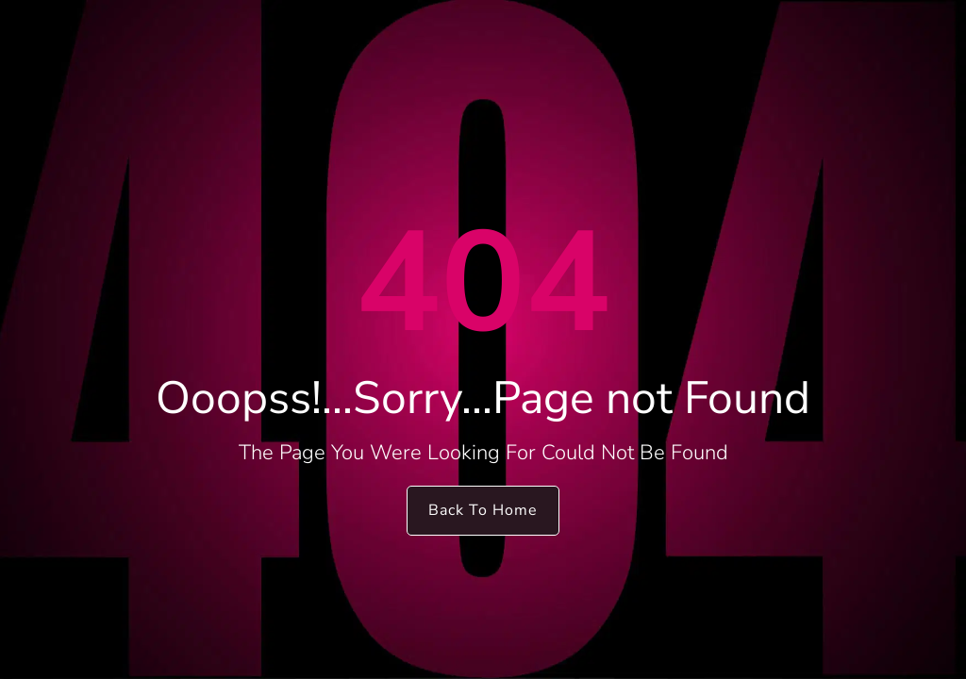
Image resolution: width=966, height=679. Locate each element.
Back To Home (483, 510)
